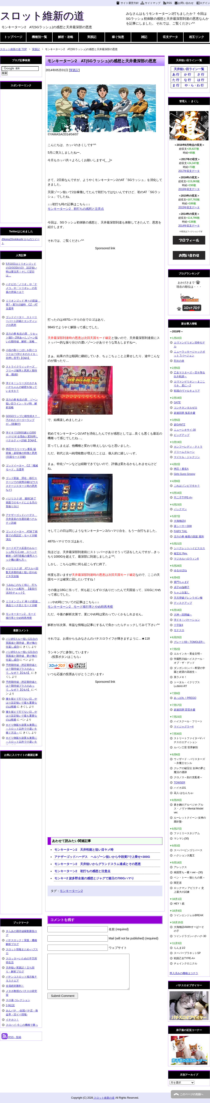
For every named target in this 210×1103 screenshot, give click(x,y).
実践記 (91, 37)
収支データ (170, 37)
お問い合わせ (186, 3)
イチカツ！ (12, 1019)
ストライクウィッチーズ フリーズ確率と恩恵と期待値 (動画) (21, 370)
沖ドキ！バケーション (187, 619)
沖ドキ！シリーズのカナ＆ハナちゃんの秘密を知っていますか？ (21, 387)
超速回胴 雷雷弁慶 (184, 709)
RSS (169, 3)
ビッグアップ (181, 435)
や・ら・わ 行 (194, 85)
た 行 (175, 80)
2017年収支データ (189, 170)
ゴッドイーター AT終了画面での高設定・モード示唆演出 (21, 535)
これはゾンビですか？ (187, 485)
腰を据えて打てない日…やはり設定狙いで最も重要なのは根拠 (21, 702)
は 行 (200, 80)
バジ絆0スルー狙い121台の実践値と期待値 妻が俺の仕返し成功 (22, 642)
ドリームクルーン (184, 451)
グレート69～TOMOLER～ (189, 641)
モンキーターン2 (71, 891)
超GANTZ (179, 424)
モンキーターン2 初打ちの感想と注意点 (76, 208)
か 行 (187, 74)
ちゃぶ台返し (181, 592)
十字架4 (178, 625)
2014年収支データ (189, 225)
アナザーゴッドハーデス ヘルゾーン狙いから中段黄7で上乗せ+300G (102, 856)
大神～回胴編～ (183, 614)
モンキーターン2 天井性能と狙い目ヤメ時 (84, 849)
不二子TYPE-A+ (183, 497)
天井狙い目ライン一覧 (189, 69)
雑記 (144, 37)
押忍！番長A (181, 468)
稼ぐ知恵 (118, 37)
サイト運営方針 (130, 3)
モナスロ (179, 630)
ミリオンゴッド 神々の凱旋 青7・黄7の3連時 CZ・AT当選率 (23, 304)
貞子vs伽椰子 (181, 587)
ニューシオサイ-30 (185, 429)
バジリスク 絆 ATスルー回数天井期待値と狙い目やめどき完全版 (22, 572)
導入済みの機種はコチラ (184, 973)
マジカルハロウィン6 (186, 558)
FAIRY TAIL (180, 531)
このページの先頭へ (191, 1094)
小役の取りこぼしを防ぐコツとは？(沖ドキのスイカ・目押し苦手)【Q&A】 (22, 354)
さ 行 (200, 74)
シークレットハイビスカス (189, 548)
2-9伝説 (10, 1005)
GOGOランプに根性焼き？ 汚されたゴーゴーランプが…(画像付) (23, 420)
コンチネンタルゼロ (185, 407)
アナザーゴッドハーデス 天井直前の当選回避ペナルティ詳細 (21, 519)
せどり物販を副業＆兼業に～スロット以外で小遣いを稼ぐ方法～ (21, 728)
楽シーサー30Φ (183, 526)
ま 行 (175, 85)
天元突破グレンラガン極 (188, 597)
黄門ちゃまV (181, 582)
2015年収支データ (189, 207)
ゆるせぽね (180, 570)
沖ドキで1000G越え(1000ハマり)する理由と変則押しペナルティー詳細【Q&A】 (22, 436)
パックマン (180, 509)
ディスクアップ (183, 602)
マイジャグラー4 (184, 726)
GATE (177, 402)
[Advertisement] (105, 281)
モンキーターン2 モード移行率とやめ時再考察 (80, 606)
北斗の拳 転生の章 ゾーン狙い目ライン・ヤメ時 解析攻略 (22, 403)
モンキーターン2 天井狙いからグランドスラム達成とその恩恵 (97, 864)
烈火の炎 (179, 360)
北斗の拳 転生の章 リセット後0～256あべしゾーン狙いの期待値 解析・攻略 (22, 337)
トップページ (13, 37)
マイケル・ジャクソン (187, 457)
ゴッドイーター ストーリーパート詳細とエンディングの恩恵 (21, 321)
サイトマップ (152, 3)
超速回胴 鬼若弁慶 (184, 412)
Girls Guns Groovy (184, 474)
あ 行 (175, 74)
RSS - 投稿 (11, 1037)
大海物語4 (180, 520)
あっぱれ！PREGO (185, 697)
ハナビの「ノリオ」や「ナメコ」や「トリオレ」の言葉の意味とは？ (21, 288)
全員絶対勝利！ (15, 985)
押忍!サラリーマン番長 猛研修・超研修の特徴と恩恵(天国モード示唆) (21, 453)
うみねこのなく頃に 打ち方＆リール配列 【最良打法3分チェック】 (21, 588)
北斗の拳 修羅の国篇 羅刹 (189, 536)
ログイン (205, 3)
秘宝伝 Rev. (180, 553)
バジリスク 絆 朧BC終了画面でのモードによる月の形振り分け (21, 502)
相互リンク (196, 37)
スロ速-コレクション (18, 1000)
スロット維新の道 (42, 15)
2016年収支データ (189, 189)
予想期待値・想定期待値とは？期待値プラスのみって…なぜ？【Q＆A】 (21, 668)
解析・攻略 (65, 37)
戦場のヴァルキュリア (187, 390)
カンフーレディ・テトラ (188, 446)
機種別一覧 (39, 37)
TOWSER (179, 782)
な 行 (187, 80)
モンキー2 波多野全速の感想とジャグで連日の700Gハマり (94, 878)
